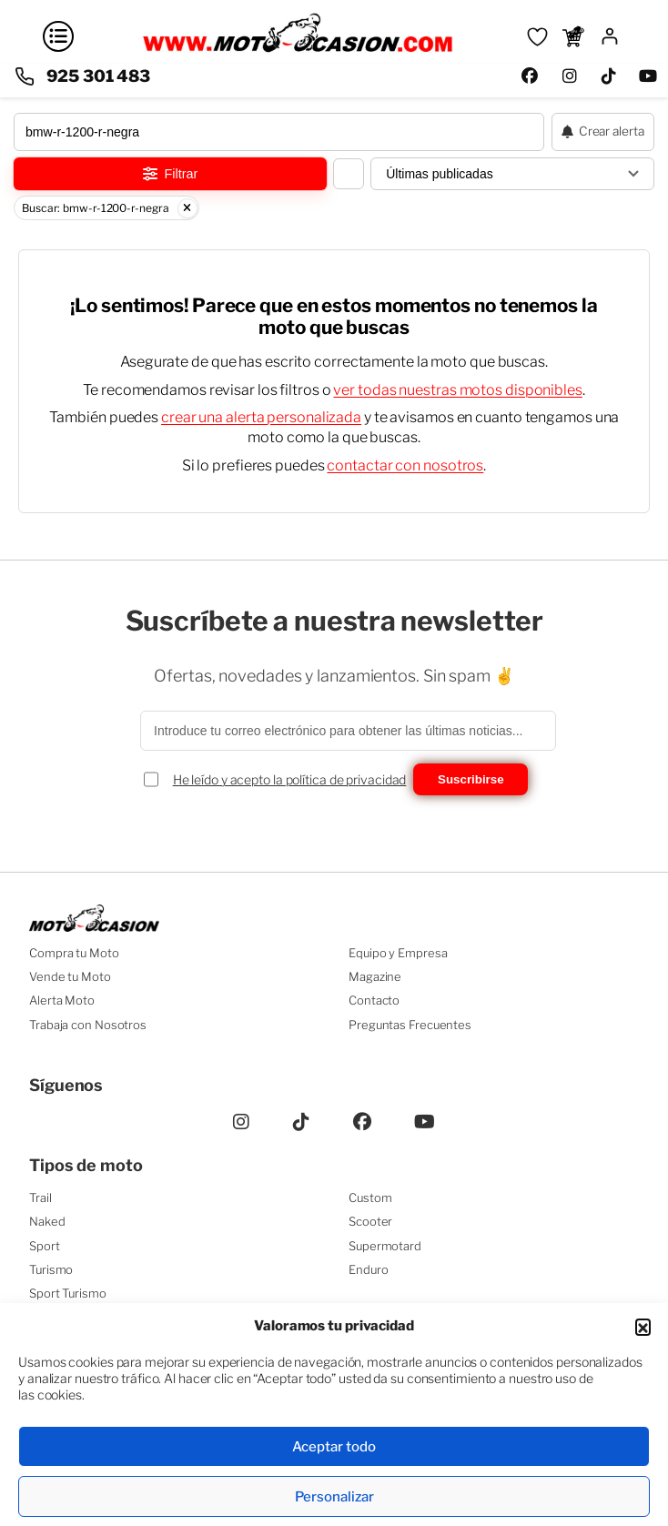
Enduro (368, 1269)
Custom (370, 1197)
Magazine (375, 976)
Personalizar (334, 1497)
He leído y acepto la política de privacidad (290, 779)
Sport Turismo (67, 1293)
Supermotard (385, 1245)
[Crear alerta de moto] (603, 132)
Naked (47, 1221)
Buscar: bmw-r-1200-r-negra (109, 208)
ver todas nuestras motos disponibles (457, 390)
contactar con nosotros (405, 465)
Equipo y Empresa (398, 952)
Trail (40, 1197)
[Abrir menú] (58, 36)
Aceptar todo (334, 1447)
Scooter (370, 1221)
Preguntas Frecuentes (410, 1024)
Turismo (51, 1269)
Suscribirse (471, 779)
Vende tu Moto (70, 976)
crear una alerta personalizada (261, 417)
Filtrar (170, 174)
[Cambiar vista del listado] (348, 173)
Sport (44, 1245)
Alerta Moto (62, 1000)
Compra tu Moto (74, 952)
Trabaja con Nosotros (88, 1024)
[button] (643, 1326)
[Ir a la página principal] (297, 50)
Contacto (374, 1000)
